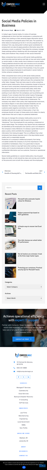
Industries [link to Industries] (23, 408)
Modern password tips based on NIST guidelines (28, 214)
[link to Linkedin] (28, 377)
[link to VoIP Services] (23, 403)
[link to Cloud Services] (23, 394)
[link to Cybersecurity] (23, 391)
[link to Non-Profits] (23, 428)
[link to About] (23, 447)
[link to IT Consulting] (23, 400)
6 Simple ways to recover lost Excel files (30, 227)
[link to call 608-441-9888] (23, 368)
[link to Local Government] (23, 422)
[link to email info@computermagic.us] (23, 371)
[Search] (40, 187)
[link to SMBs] (23, 425)
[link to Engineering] (23, 419)
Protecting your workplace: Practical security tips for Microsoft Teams (30, 269)
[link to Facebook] (18, 377)
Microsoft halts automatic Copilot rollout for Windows (29, 200)
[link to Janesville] (23, 441)
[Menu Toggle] (43, 4)
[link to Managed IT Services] (23, 388)
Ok (24, 467)
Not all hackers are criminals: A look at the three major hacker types (30, 255)
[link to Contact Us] (23, 339)
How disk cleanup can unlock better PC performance (30, 241)
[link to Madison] (23, 438)
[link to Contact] (23, 455)
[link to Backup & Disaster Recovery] (23, 397)
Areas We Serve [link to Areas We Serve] (23, 433)
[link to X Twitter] (23, 377)
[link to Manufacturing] (23, 416)
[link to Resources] (23, 451)
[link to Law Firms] (23, 413)
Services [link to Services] (23, 383)
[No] (42, 465)
